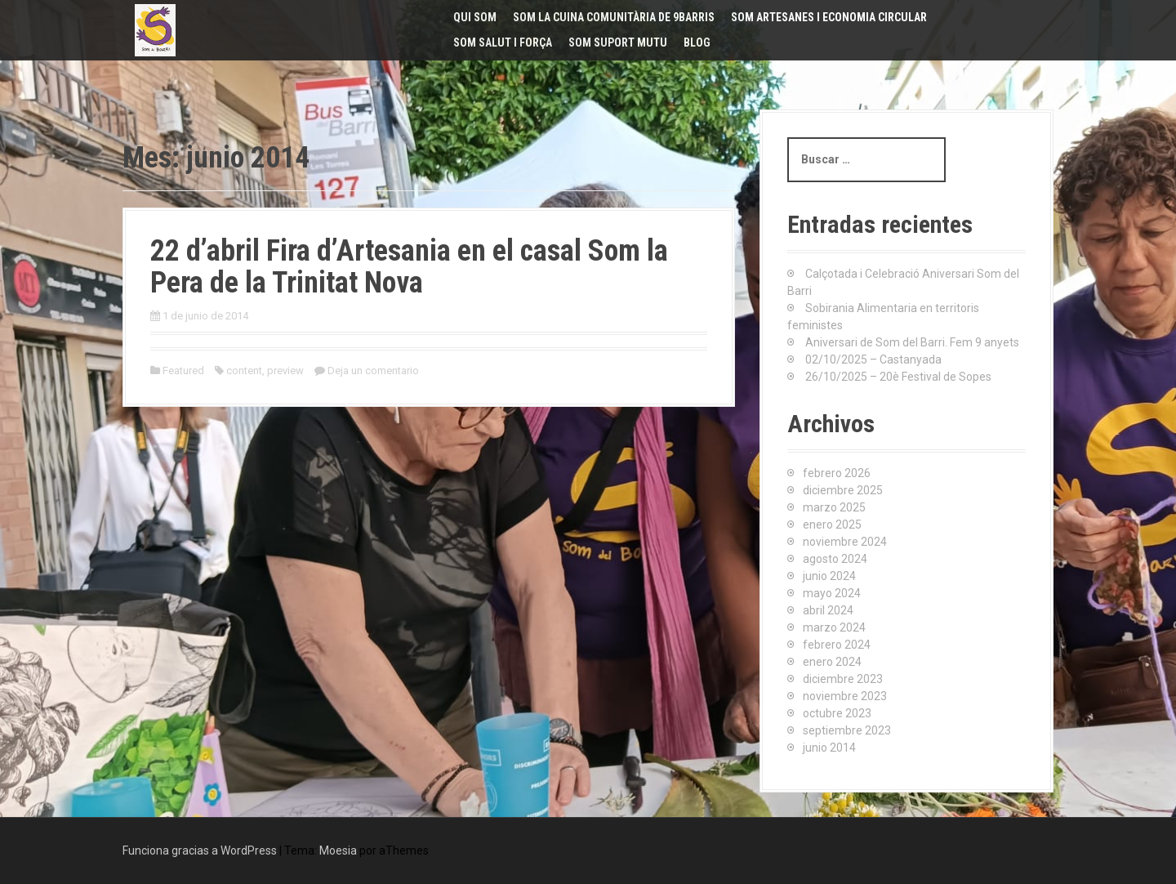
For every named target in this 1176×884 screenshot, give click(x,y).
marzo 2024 (834, 627)
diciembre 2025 (843, 490)
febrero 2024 (837, 644)
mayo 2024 (832, 593)
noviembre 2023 (845, 696)
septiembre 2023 (847, 730)
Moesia (338, 850)
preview (285, 370)
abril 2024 (828, 610)
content (244, 370)
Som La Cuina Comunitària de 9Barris (614, 17)
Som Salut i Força (502, 42)
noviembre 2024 (845, 541)
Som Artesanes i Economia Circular (829, 17)
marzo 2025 (834, 507)
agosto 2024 (835, 558)
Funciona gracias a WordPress (199, 850)
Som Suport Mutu (617, 42)
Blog (697, 42)
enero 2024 (832, 661)
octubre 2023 (837, 713)
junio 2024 (829, 576)
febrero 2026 (837, 473)
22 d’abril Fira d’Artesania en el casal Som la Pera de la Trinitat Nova (409, 267)
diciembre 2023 (843, 678)
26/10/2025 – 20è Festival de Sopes (898, 376)
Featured (183, 370)
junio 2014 (829, 747)
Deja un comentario (373, 370)
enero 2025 (832, 524)
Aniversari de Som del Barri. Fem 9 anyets (912, 342)
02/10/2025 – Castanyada (873, 359)
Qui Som (475, 17)
